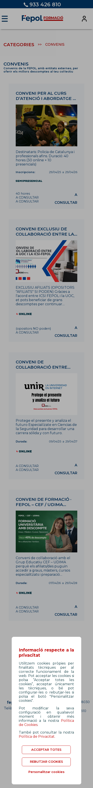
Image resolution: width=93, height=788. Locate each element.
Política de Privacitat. (37, 736)
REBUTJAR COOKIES (46, 762)
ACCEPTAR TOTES (46, 750)
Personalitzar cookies (46, 772)
